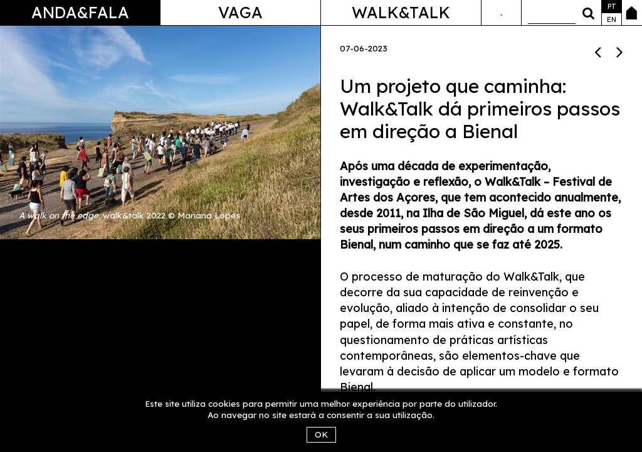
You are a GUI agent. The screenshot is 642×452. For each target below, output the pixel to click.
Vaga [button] (240, 12)
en (611, 19)
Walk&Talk (401, 12)
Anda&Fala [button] (80, 12)
